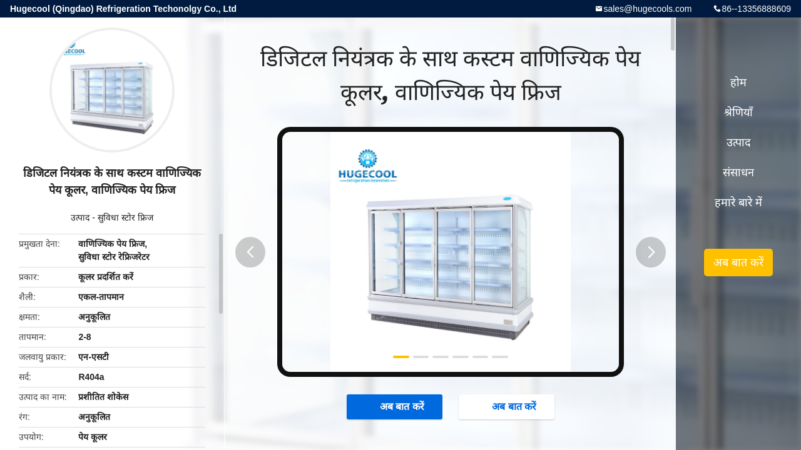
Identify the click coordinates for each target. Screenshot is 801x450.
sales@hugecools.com (647, 9)
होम (738, 82)
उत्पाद (80, 217)
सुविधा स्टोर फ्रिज (125, 217)
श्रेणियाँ (738, 112)
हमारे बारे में (738, 202)
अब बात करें (395, 406)
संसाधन (738, 172)
